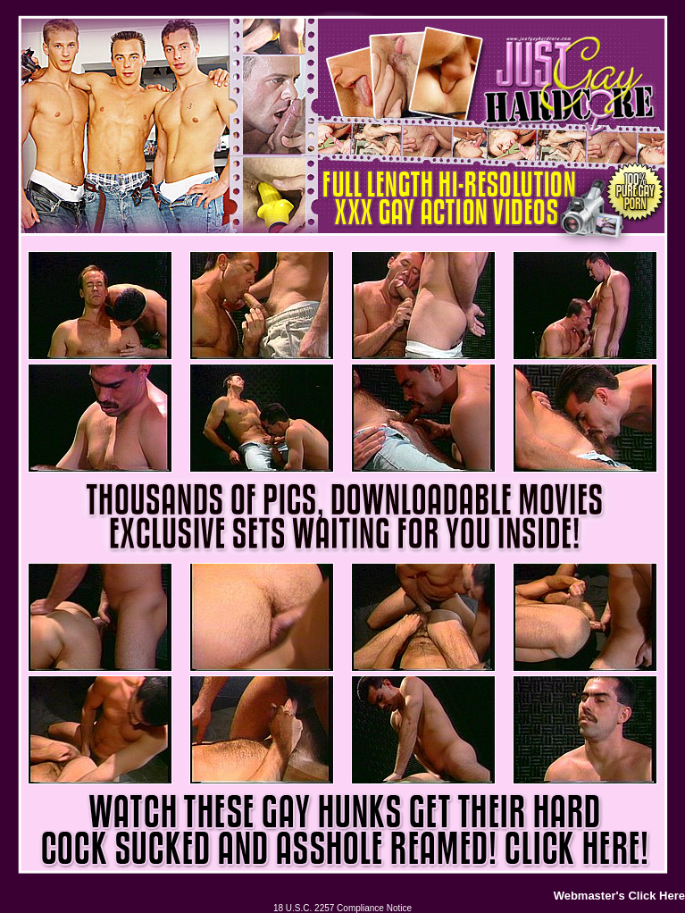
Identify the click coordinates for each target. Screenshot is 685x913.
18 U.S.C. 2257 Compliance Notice (342, 908)
